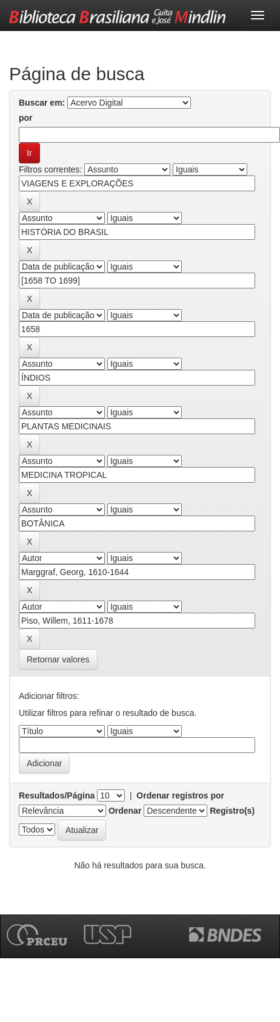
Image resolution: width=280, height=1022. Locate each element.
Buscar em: (42, 102)
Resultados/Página (57, 795)
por (26, 118)
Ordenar (124, 811)
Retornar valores (58, 659)
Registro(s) (232, 811)
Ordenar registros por (180, 795)
